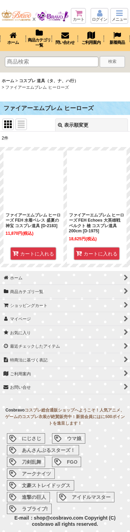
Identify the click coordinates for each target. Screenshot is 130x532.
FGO (72, 462)
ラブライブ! (35, 509)
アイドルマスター (91, 497)
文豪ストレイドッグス (46, 485)
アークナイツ (36, 473)
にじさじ (31, 438)
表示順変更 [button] (73, 125)
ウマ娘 (74, 438)
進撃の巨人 (34, 497)
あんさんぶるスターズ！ (48, 450)
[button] (119, 16)
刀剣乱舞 (31, 462)
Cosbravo (15, 410)
